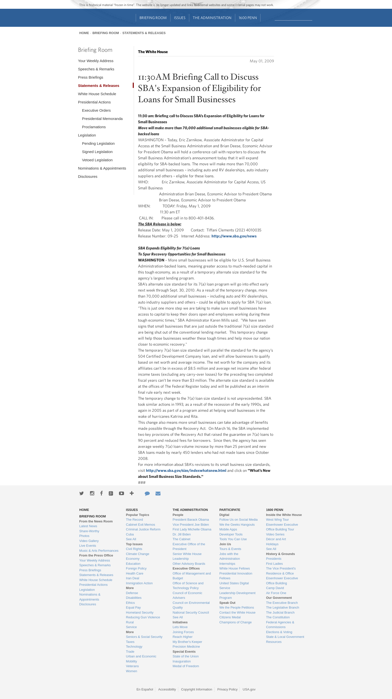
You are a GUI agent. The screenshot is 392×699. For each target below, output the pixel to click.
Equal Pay (133, 607)
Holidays (272, 544)
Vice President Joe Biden (191, 524)
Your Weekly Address (96, 61)
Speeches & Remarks (96, 69)
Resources (274, 642)
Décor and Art (276, 539)
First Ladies (274, 564)
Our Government (279, 598)
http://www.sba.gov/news (234, 236)
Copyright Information (196, 689)
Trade (130, 651)
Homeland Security (140, 612)
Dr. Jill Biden (182, 534)
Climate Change (137, 554)
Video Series (275, 534)
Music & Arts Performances (98, 550)
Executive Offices (186, 568)
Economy (133, 559)
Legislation (87, 135)
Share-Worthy (89, 531)
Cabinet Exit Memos (140, 524)
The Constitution (278, 617)
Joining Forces (183, 632)
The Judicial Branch (280, 612)
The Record (134, 519)
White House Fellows (234, 568)
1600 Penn (248, 18)
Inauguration (182, 661)
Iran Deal (132, 578)
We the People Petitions (236, 607)
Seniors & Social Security (144, 637)
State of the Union (186, 656)
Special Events (184, 651)
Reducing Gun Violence (143, 617)
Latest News (88, 526)
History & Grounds (280, 554)
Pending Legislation (98, 143)
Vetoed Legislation (97, 160)
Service (131, 627)
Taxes (130, 642)
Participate (229, 510)
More (130, 588)
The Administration (212, 18)
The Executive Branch (282, 603)
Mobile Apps (228, 529)
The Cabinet (181, 539)
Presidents (273, 559)
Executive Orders (96, 110)
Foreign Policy (136, 568)
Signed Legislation (97, 152)
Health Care (134, 573)
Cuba (130, 534)
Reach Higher (183, 637)
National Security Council (191, 612)
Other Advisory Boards (189, 564)
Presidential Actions (94, 102)
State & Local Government (285, 637)
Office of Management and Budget (192, 576)
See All (131, 539)
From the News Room (96, 521)
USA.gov (249, 689)
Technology (134, 646)
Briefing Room (153, 18)
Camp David (275, 588)
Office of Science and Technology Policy (188, 585)
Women (131, 671)
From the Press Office (96, 555)
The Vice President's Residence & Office (281, 571)
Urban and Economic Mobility (141, 658)
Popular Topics (137, 515)
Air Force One (276, 593)
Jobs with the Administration (229, 556)
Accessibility (167, 689)
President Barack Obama (191, 519)
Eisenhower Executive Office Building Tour (282, 527)
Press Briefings (90, 77)
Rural (130, 622)
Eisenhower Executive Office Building (282, 580)
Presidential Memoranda (102, 118)
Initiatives (180, 622)
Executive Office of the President (189, 546)
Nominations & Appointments (102, 168)
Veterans (132, 666)
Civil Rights (134, 549)
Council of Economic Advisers (187, 595)
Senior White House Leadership (187, 556)
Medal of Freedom (186, 666)
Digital (224, 515)
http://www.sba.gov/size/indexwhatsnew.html (186, 470)
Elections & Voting (279, 632)
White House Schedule (97, 94)
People (178, 515)
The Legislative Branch (282, 607)
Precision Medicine (186, 646)
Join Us (225, 544)
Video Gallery (89, 541)
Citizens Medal (229, 617)
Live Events (87, 545)
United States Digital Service (234, 585)
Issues (180, 18)
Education (133, 564)
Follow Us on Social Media (238, 519)
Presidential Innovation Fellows (235, 576)
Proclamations (94, 127)
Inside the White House (284, 515)
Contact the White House (237, 612)
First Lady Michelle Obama (192, 529)
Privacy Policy (227, 689)
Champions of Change (235, 622)
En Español (144, 689)
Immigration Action (139, 583)
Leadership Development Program (237, 595)
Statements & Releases (144, 33)
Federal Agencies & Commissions (280, 624)
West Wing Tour (277, 519)
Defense (132, 593)
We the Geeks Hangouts (236, 524)
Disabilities (134, 598)
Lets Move (180, 627)
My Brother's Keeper (187, 642)
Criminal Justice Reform (143, 529)
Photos (84, 536)
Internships (227, 564)
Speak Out (227, 603)
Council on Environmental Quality (191, 605)
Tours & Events (230, 549)
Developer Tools (230, 534)
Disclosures (88, 176)
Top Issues (134, 544)
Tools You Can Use (233, 539)
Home (84, 33)
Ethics (130, 603)
